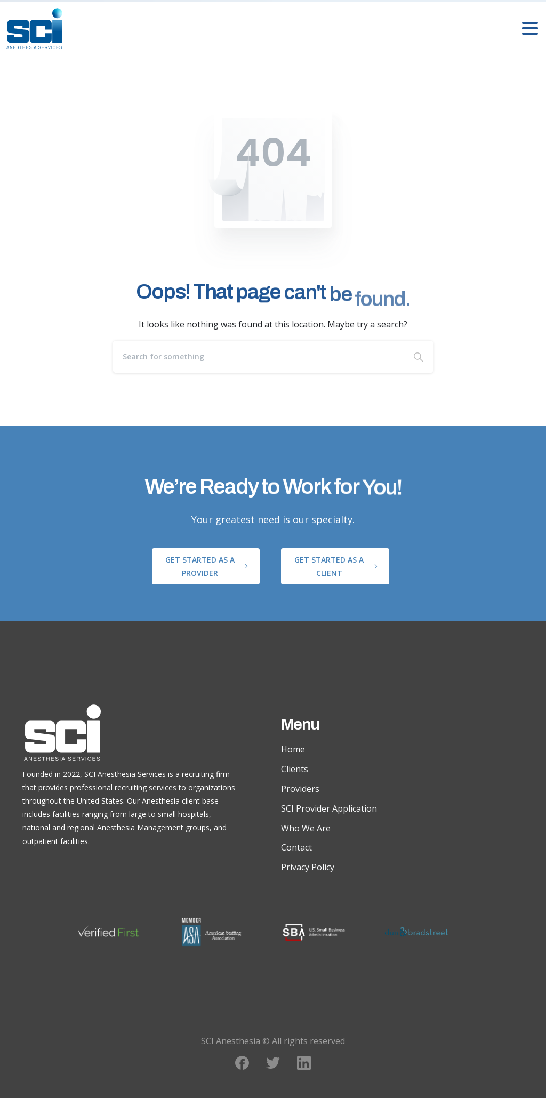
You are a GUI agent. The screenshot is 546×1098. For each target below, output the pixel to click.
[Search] (258, 357)
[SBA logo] (324, 932)
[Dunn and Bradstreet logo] (427, 932)
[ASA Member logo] (222, 932)
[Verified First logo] (119, 932)
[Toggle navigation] (530, 28)
